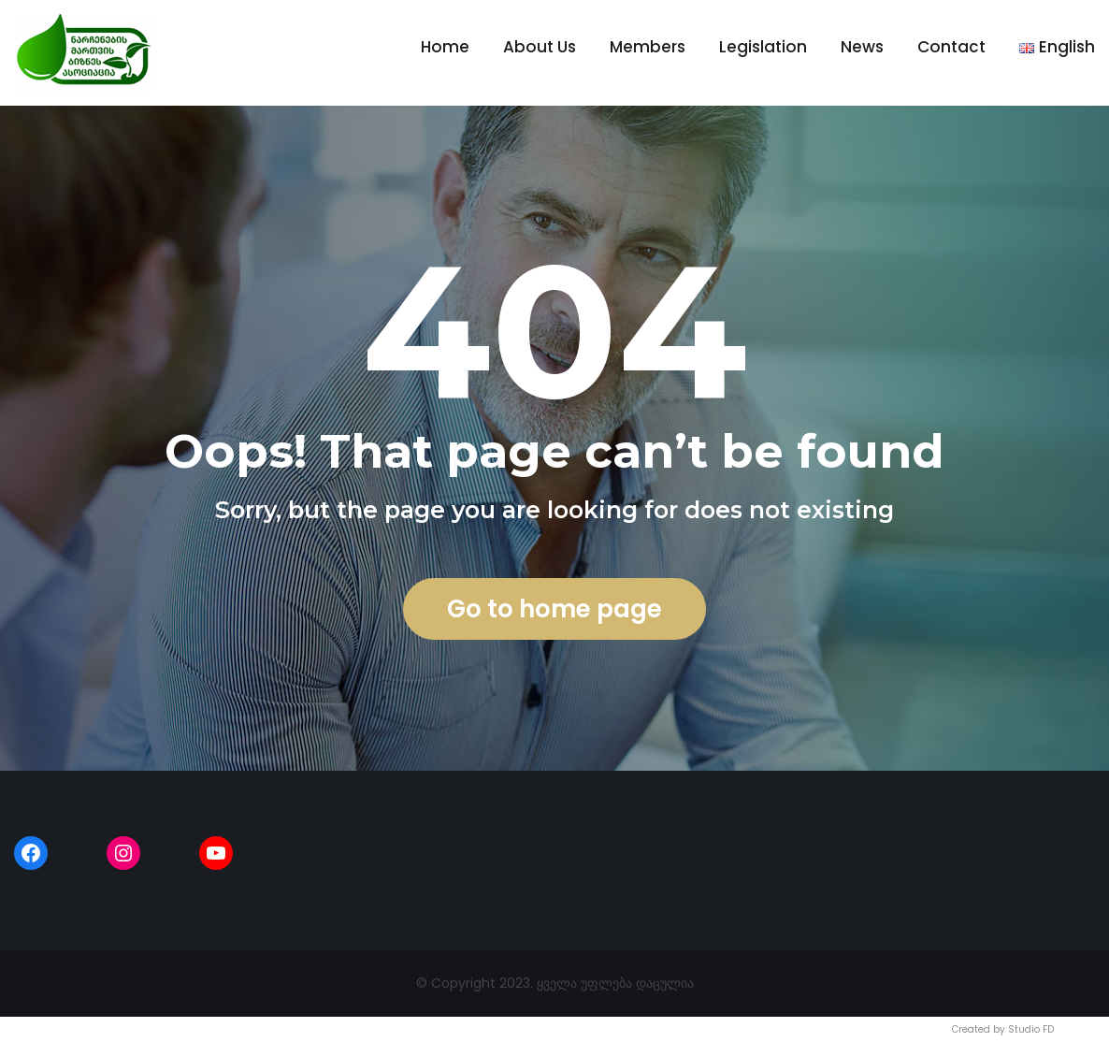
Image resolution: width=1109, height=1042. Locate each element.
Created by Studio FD (1003, 1029)
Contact (951, 47)
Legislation (763, 47)
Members (647, 47)
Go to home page (554, 609)
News (862, 47)
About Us (539, 47)
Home (445, 47)
